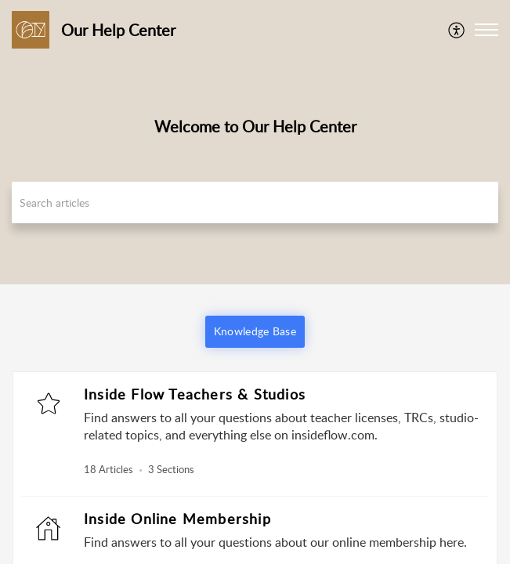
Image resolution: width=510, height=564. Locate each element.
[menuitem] (457, 30)
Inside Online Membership (177, 518)
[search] (255, 202)
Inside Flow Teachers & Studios (195, 394)
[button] (457, 30)
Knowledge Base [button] (255, 331)
